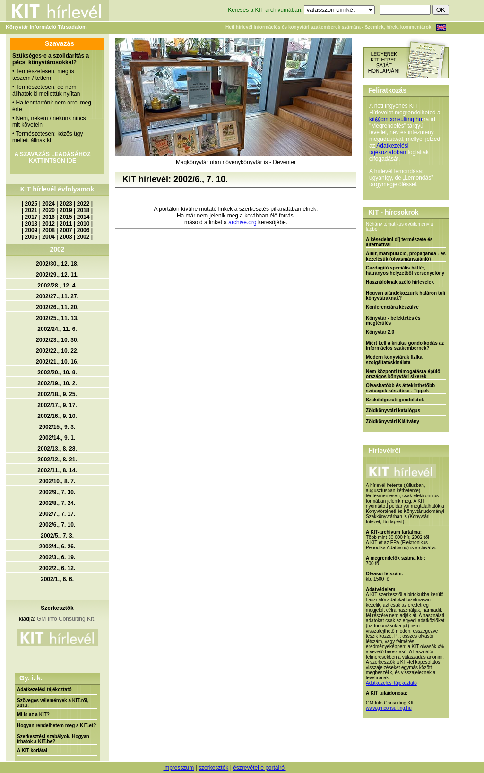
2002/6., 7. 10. (57, 524)
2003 (66, 237)
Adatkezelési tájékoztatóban (388, 149)
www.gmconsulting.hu (389, 708)
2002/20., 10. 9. (57, 372)
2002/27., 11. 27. (57, 296)
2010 (83, 223)
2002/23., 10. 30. (57, 340)
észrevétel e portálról (259, 767)
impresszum (178, 767)
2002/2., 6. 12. (57, 568)
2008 (48, 230)
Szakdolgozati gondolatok (395, 399)
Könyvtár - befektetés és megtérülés (393, 320)
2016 (48, 217)
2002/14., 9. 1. (57, 437)
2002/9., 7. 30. (57, 492)
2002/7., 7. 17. (57, 514)
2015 (66, 217)
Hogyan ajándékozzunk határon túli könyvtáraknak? (405, 295)
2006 (83, 230)
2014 (83, 217)
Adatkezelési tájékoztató (44, 689)
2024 (48, 203)
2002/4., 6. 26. (57, 546)
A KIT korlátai (32, 750)
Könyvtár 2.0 (380, 332)
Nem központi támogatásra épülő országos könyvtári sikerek (403, 374)
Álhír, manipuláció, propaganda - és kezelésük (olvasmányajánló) (406, 256)
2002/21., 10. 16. (57, 361)
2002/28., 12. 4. (57, 285)
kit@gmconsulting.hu (395, 119)
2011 (66, 223)
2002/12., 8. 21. (57, 459)
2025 (31, 203)
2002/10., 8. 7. (57, 481)
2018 (83, 210)
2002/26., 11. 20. (57, 307)
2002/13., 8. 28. (57, 448)
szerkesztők (213, 767)
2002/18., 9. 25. (57, 394)
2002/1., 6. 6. (57, 579)
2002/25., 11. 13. (57, 318)
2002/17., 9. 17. (57, 405)
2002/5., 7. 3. (57, 535)
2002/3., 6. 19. (57, 557)
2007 (66, 230)
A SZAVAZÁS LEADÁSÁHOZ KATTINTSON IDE (52, 157)
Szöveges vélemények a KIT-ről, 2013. (52, 703)
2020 (48, 210)
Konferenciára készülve (392, 307)
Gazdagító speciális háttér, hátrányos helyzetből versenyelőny (405, 270)
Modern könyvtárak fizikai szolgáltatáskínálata (395, 360)
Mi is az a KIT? (33, 714)
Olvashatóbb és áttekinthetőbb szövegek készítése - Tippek (400, 388)
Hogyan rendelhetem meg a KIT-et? (56, 725)
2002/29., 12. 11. (57, 274)
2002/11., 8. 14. (57, 470)
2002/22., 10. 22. (57, 350)
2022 (83, 203)
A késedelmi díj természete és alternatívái (399, 242)
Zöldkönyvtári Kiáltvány (392, 421)
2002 (83, 237)
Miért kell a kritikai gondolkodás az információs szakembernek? (405, 345)
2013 (31, 223)
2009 (31, 230)
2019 (66, 210)
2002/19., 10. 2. (57, 383)
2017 (31, 217)
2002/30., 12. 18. (57, 264)
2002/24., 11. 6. (57, 329)
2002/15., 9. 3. (57, 427)
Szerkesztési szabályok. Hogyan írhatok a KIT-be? (53, 739)
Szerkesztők (57, 608)
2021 (31, 210)
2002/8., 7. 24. (57, 503)
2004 (48, 237)
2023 (66, 203)
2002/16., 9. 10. (57, 416)
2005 (31, 237)
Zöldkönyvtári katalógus (393, 410)
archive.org (242, 222)
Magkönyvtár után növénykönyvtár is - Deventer (236, 162)
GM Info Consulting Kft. (66, 619)
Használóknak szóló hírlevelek (400, 282)
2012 (48, 223)
